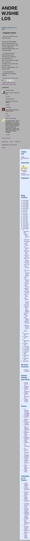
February (26, 355)
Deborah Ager (5, 84)
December (26, 231)
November (26, 333)
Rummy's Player (26, 439)
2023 (24, 203)
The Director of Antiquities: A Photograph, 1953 (26, 452)
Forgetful (26, 313)
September (26, 340)
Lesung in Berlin (26, 283)
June (25, 348)
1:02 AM (8, 116)
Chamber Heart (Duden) (26, 493)
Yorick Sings (25, 471)
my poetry (11, 84)
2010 (24, 224)
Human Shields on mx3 (26, 400)
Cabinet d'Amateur (26, 370)
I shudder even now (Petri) (26, 505)
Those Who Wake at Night (26, 467)
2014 (24, 217)
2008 (24, 227)
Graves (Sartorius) (26, 501)
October (26, 336)
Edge (25, 420)
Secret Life (26, 264)
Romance (26, 437)
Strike (25, 441)
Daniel (25, 277)
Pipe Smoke (26, 434)
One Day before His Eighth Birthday (26, 309)
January (26, 358)
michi (7, 107)
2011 (24, 222)
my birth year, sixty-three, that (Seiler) (26, 521)
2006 (24, 361)
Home (11, 141)
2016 (24, 214)
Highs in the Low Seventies (26, 428)
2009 (24, 225)
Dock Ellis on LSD (26, 262)
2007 (24, 228)
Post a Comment (6, 138)
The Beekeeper (26, 248)
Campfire (26, 415)
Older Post (17, 141)
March (25, 352)
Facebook (26, 304)
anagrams (8, 82)
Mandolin (26, 432)
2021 (24, 206)
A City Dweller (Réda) (26, 484)
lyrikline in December (26, 323)
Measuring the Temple (26, 259)
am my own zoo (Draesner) (26, 488)
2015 (24, 216)
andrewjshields (10, 13)
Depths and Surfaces (26, 236)
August (26, 343)
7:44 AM (8, 134)
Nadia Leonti (26, 244)
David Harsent (26, 286)
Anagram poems (26, 289)
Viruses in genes (26, 255)
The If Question (26, 268)
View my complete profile (25, 174)
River (25, 436)
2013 (24, 219)
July (25, 346)
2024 (24, 202)
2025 (24, 200)
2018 (24, 211)
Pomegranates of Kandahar (26, 327)
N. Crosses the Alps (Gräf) (26, 527)
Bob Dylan (13, 82)
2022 (24, 205)
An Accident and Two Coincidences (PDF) (26, 412)
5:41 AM (8, 96)
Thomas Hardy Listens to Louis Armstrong (26, 461)
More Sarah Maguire (26, 319)
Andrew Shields (9, 118)
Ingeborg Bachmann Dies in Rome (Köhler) (26, 515)
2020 (24, 208)
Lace (25, 431)
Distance (26, 419)
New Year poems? (26, 292)
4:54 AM (8, 105)
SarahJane (8, 90)
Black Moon (26, 315)
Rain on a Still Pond (26, 295)
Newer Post (5, 141)
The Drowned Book (26, 280)
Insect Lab (26, 239)
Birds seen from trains (26, 252)
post (17, 36)
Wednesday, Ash (26, 242)
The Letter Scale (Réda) (26, 536)
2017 (24, 213)
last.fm (25, 331)
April (25, 351)
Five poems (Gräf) (26, 497)
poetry (14, 84)
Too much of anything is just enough (26, 273)
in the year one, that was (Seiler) (26, 509)
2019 (24, 210)
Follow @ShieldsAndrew (25, 158)
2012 (24, 220)
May (25, 349)
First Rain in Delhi (26, 422)
